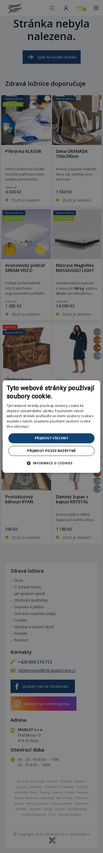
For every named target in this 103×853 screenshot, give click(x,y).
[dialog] (51, 426)
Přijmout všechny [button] (51, 438)
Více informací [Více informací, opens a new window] (18, 426)
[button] (51, 463)
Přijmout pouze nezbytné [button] (51, 451)
